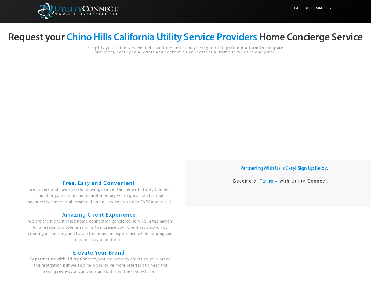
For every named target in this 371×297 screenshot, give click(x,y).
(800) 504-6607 (319, 8)
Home (296, 5)
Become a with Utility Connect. (281, 181)
